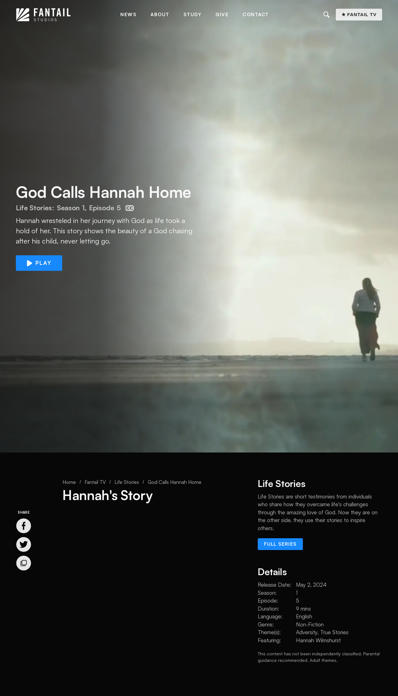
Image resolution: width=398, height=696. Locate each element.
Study (192, 14)
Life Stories (126, 482)
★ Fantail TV (359, 14)
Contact (256, 14)
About (159, 14)
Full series (280, 544)
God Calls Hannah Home (174, 482)
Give (222, 14)
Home (69, 482)
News (128, 14)
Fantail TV (95, 482)
